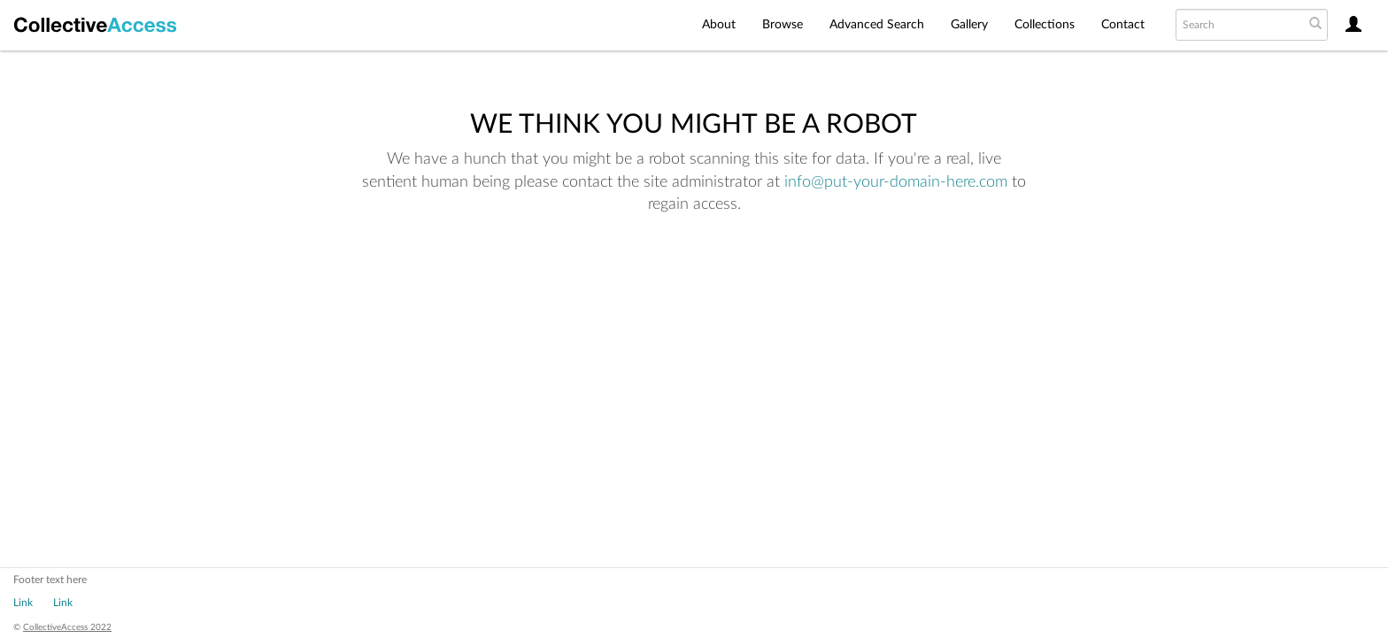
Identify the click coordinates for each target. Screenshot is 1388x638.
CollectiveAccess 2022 (67, 627)
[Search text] (1238, 25)
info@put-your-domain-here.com (895, 182)
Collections (1044, 25)
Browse (782, 25)
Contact (1123, 25)
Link (23, 602)
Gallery (969, 25)
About (719, 25)
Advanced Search (876, 25)
